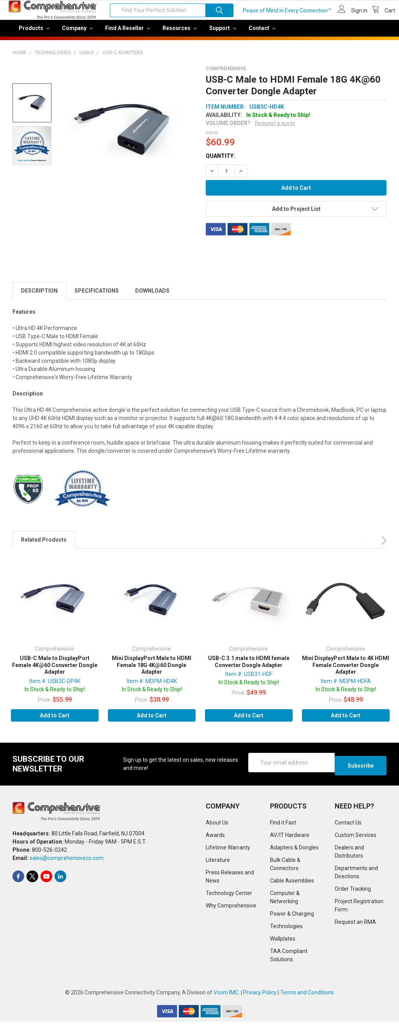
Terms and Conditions (307, 995)
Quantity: (220, 161)
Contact (262, 33)
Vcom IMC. (227, 995)
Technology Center (229, 895)
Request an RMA (355, 924)
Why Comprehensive (231, 908)
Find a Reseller (127, 33)
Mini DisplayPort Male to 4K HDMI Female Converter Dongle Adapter (345, 670)
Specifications (96, 296)
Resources (179, 33)
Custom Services (355, 837)
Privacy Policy (260, 995)
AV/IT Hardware (289, 837)
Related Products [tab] (44, 545)
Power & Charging (292, 916)
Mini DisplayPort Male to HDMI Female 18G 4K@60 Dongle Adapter (151, 670)
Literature (218, 862)
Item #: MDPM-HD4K (152, 686)
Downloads (152, 296)
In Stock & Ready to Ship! (55, 695)
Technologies (286, 928)
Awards (215, 837)
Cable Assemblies (292, 883)
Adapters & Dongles (294, 850)
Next (382, 546)
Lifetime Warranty (228, 850)
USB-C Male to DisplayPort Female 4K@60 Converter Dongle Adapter (54, 670)
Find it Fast (283, 825)
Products (34, 33)
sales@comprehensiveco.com (67, 860)
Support (222, 33)
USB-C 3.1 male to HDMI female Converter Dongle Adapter (249, 667)
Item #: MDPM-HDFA (346, 686)
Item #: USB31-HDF (248, 679)
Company (77, 33)
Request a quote (275, 128)
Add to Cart (54, 721)
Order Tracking (353, 891)
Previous (366, 546)
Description (39, 296)
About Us (217, 825)
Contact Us (348, 825)
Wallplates (282, 941)
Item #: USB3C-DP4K (54, 686)
